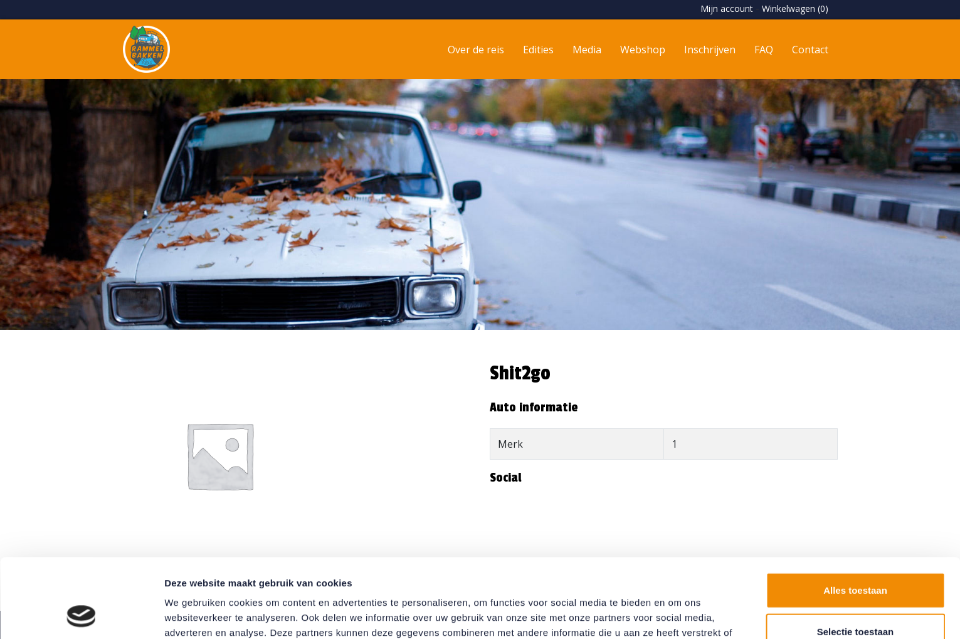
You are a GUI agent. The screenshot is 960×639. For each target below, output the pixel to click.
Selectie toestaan (855, 557)
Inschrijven (710, 49)
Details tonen (677, 614)
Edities (538, 49)
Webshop (642, 49)
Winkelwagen (795, 8)
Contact (810, 49)
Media (586, 49)
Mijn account (726, 8)
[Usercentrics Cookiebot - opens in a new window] (81, 614)
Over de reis (476, 49)
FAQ (763, 49)
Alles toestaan (855, 515)
